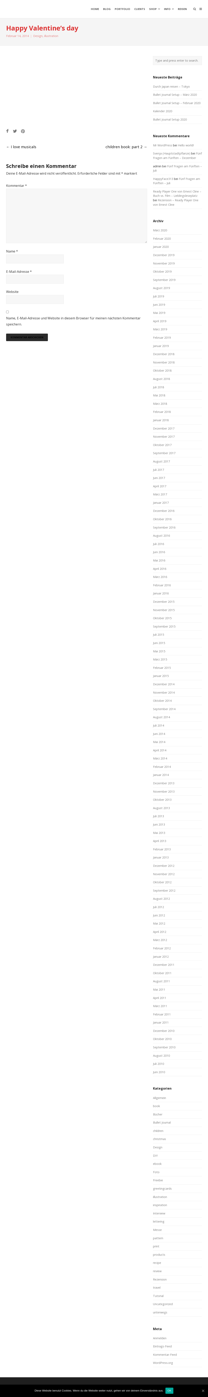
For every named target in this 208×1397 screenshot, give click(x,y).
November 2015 (164, 610)
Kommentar (16, 185)
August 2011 (161, 981)
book (156, 1106)
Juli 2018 (158, 387)
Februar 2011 (162, 1014)
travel (157, 1287)
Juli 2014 (158, 725)
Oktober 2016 (162, 519)
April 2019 (159, 321)
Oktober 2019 (162, 271)
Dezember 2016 (163, 511)
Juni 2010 (159, 1072)
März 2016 (160, 577)
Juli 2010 (158, 1064)
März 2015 (160, 659)
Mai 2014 (159, 742)
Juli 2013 (158, 816)
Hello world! (186, 145)
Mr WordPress (162, 145)
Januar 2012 (161, 957)
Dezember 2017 (163, 428)
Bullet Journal (162, 1122)
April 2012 (159, 932)
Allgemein (159, 1098)
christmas (159, 1139)
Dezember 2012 (163, 866)
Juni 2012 (159, 915)
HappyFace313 (163, 179)
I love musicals (21, 146)
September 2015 (164, 626)
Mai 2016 (159, 560)
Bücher (157, 1114)
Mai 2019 (159, 313)
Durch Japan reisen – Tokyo (171, 86)
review (157, 1271)
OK (169, 1390)
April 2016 (159, 569)
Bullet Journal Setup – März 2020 (175, 95)
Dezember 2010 (163, 1031)
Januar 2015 (161, 676)
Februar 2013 (162, 849)
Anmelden (159, 1338)
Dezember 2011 (163, 965)
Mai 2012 (159, 923)
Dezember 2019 (163, 255)
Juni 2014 (159, 734)
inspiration (160, 1205)
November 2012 (164, 874)
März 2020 (160, 230)
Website (12, 291)
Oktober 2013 (162, 800)
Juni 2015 (159, 643)
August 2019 (161, 288)
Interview (159, 1213)
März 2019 (160, 329)
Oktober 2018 (162, 370)
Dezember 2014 (163, 684)
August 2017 (161, 461)
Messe (157, 1230)
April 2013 (159, 841)
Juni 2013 (159, 824)
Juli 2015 (158, 634)
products (159, 1255)
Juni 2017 (159, 478)
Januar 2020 (161, 247)
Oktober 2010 (162, 1039)
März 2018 (160, 404)
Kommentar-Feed (165, 1355)
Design (38, 36)
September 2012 (164, 890)
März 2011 (160, 1006)
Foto (156, 1172)
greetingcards (162, 1188)
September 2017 (164, 453)
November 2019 (164, 263)
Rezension (160, 1279)
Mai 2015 (159, 651)
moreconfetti (29, 9)
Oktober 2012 (162, 882)
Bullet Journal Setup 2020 (170, 119)
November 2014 (164, 692)
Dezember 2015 (163, 602)
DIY (155, 1156)
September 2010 (164, 1047)
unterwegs (160, 1312)
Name (12, 251)
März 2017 (160, 494)
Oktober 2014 (162, 701)
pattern (158, 1238)
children (158, 1131)
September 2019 (164, 280)
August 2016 (161, 535)
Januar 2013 (161, 857)
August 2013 (161, 808)
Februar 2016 (162, 585)
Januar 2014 (161, 775)
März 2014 (160, 758)
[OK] (203, 1391)
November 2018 (164, 362)
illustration (51, 36)
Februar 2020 (162, 238)
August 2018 (161, 379)
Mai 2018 (159, 395)
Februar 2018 (162, 412)
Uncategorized (163, 1304)
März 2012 (160, 940)
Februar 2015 (162, 668)
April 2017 (159, 486)
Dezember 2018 (163, 354)
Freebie (158, 1180)
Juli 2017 (158, 470)
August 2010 (161, 1056)
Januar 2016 (161, 593)
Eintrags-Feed (162, 1346)
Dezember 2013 (163, 783)
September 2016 (164, 527)
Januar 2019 (161, 346)
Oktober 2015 (162, 618)
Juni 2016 (159, 552)
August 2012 (161, 899)
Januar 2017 (161, 503)
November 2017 (164, 436)
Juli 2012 (158, 907)
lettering (158, 1221)
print (156, 1246)
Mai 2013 (159, 833)
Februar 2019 (162, 337)
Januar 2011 (161, 1022)
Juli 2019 (158, 296)
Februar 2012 (162, 948)
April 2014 (159, 750)
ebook (157, 1164)
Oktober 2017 (162, 445)
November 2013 (164, 791)
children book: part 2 (126, 146)
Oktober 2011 (162, 973)
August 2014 (161, 717)
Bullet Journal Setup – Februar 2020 (176, 103)
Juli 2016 (158, 544)
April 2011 (159, 998)
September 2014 (164, 709)
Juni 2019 (159, 305)
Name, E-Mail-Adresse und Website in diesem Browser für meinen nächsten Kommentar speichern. (73, 321)
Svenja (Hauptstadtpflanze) (171, 153)
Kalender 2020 (162, 111)
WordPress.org (163, 1363)
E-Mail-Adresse (19, 271)
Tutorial (158, 1296)
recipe (157, 1263)
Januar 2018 (161, 420)
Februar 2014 (162, 767)
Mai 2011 (159, 989)
